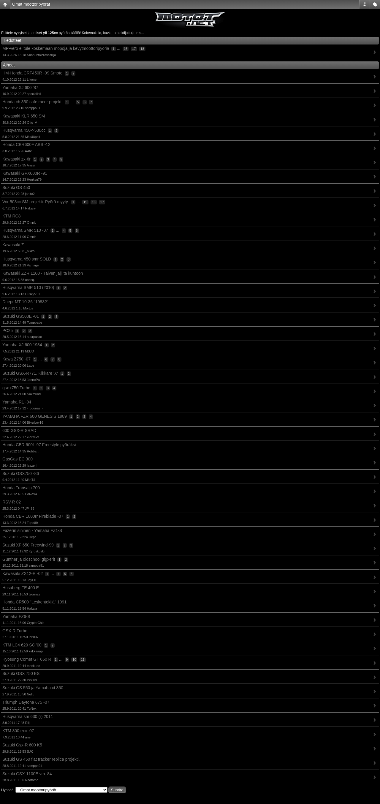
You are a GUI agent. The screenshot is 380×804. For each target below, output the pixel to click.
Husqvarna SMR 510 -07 (25, 230)
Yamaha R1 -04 (16, 402)
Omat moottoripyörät (31, 4)
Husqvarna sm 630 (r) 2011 (27, 716)
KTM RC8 (11, 216)
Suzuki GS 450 (16, 187)
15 (85, 202)
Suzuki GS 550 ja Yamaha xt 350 (32, 687)
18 (142, 48)
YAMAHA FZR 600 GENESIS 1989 (34, 416)
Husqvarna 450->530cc (23, 130)
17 (134, 48)
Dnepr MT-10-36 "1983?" (25, 301)
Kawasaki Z (13, 244)
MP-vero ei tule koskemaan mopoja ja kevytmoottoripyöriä (55, 48)
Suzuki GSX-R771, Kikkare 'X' (30, 373)
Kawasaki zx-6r (16, 159)
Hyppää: (8, 790)
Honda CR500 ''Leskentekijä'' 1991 (34, 602)
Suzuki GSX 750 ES (20, 673)
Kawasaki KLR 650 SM (23, 116)
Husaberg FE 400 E (20, 587)
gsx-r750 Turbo (16, 387)
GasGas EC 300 (17, 459)
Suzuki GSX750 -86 (20, 473)
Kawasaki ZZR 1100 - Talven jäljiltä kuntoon (42, 273)
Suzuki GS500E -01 (20, 316)
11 (82, 659)
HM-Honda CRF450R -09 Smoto (32, 73)
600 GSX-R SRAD (19, 430)
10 (74, 659)
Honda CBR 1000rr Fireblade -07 (32, 516)
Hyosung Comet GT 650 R (26, 659)
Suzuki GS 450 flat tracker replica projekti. (41, 759)
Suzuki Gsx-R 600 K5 (22, 745)
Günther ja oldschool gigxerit (28, 559)
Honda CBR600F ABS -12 (26, 144)
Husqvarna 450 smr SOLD (26, 259)
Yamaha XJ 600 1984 (22, 344)
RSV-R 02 (11, 502)
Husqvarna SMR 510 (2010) (28, 287)
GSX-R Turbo (14, 630)
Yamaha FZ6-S (16, 616)
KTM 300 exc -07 (18, 730)
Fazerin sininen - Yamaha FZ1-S (32, 530)
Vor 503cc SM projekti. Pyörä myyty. (35, 201)
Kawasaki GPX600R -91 (24, 173)
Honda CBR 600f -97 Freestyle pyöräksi (39, 444)
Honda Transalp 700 (21, 487)
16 (125, 48)
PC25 (7, 330)
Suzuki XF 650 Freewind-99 (28, 545)
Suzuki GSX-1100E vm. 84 (27, 773)
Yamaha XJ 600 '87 (20, 87)
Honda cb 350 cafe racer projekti (32, 101)
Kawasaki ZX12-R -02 (22, 573)
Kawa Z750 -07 (16, 359)
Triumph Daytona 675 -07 (25, 702)
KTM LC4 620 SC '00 (22, 645)
